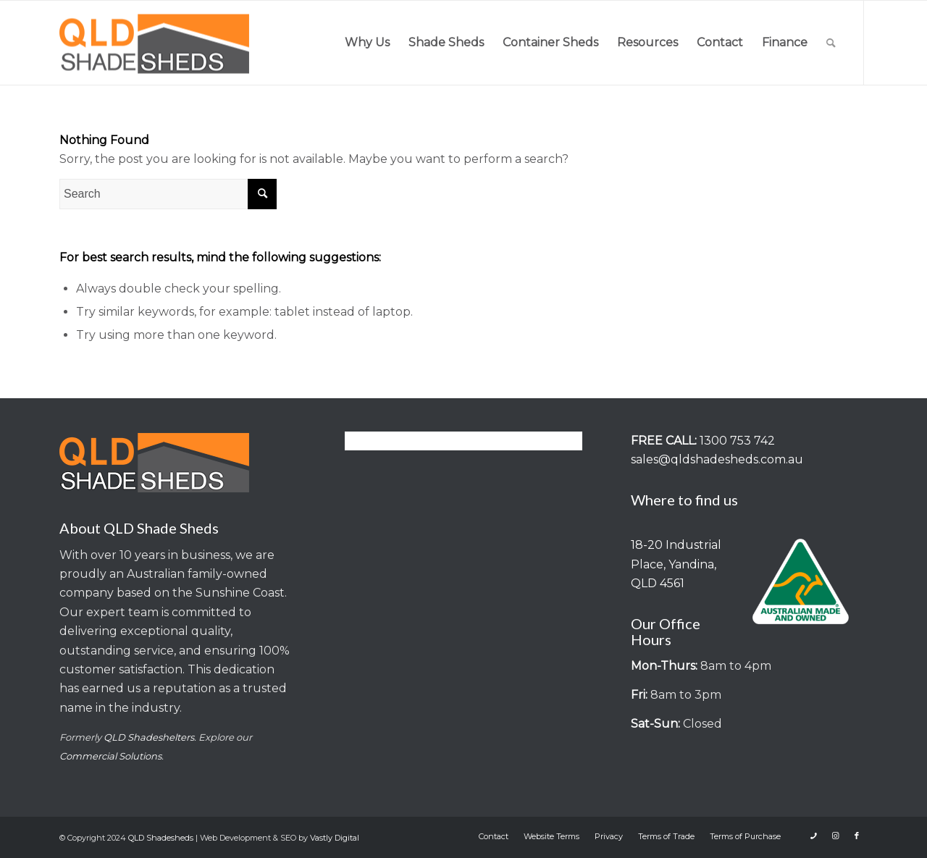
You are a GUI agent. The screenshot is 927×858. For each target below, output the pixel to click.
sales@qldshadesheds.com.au (717, 459)
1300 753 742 (737, 440)
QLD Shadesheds (160, 838)
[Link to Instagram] (835, 835)
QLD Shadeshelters (149, 737)
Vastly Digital (334, 838)
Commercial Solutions (110, 756)
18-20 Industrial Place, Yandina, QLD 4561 (676, 564)
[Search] (831, 43)
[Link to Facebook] (857, 835)
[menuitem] (367, 43)
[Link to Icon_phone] (813, 835)
